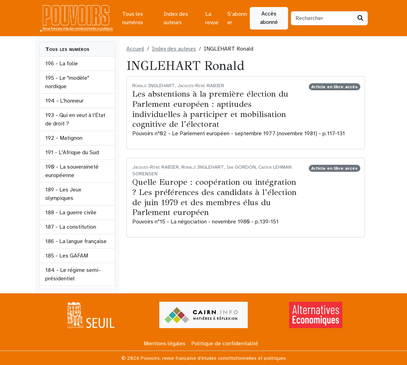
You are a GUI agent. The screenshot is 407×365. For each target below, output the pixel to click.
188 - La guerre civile (70, 212)
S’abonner (237, 18)
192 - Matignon (63, 138)
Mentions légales (165, 343)
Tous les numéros (132, 18)
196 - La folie (61, 63)
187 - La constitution (70, 226)
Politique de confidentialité (224, 343)
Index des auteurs (176, 18)
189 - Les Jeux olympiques (63, 194)
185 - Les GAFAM (66, 255)
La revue (212, 18)
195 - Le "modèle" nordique (67, 82)
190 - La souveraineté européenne (72, 171)
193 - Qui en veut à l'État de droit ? (75, 119)
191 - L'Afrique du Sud (72, 152)
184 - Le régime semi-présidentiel (73, 274)
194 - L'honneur (64, 100)
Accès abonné (269, 18)
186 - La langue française (76, 241)
